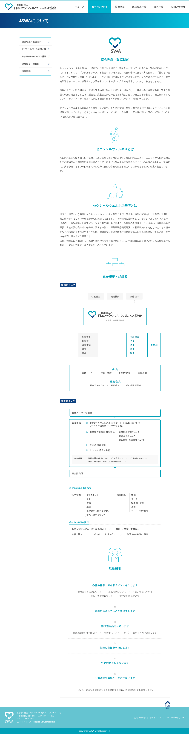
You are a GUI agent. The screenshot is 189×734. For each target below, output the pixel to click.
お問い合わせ (140, 718)
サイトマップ (155, 718)
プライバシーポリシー (174, 718)
